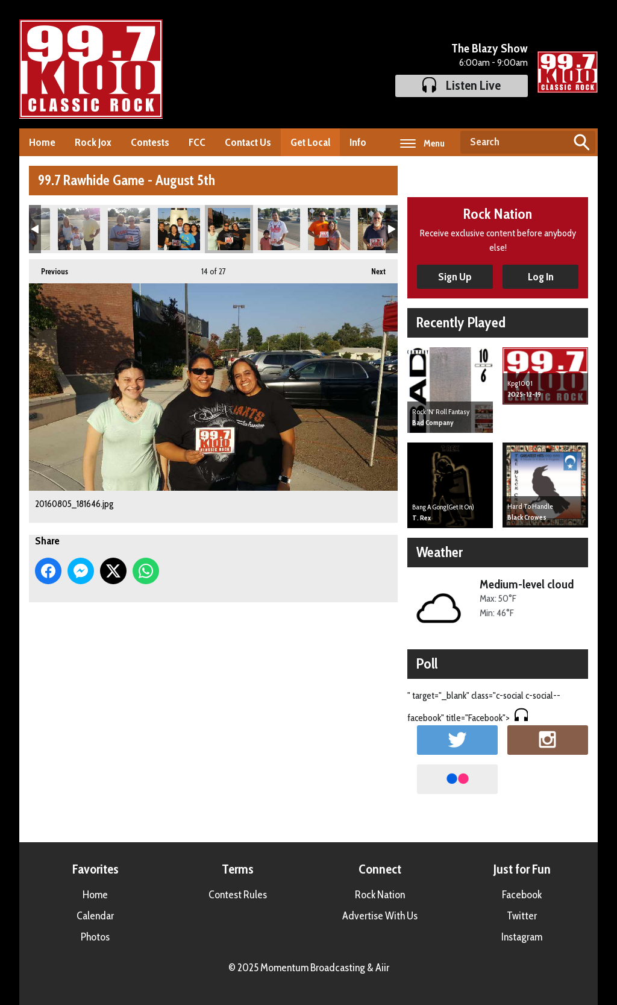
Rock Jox (93, 142)
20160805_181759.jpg (329, 229)
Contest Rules (237, 894)
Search (581, 142)
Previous (48, 267)
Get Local (310, 142)
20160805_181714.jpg (279, 229)
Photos (95, 937)
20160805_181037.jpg (79, 229)
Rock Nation (380, 894)
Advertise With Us (380, 915)
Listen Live (461, 85)
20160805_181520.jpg (179, 229)
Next (372, 267)
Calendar (95, 915)
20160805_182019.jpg (379, 229)
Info (357, 142)
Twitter (522, 915)
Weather (439, 552)
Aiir (382, 967)
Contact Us (248, 142)
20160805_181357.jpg (129, 229)
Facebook (522, 894)
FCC (197, 142)
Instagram (521, 937)
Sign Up (455, 276)
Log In (541, 276)
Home (42, 142)
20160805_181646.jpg (229, 229)
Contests (150, 142)
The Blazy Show (489, 48)
